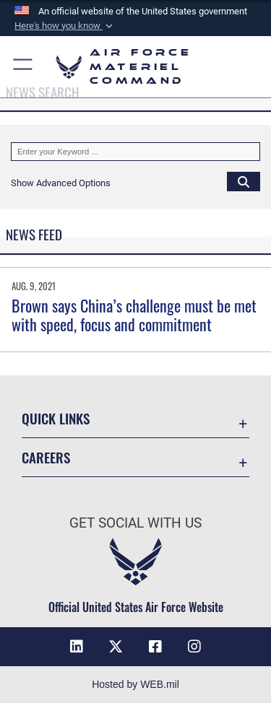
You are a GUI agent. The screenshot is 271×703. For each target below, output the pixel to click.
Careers (46, 457)
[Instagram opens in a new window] (194, 647)
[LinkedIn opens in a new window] (76, 647)
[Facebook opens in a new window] (155, 647)
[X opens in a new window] (115, 647)
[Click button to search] (243, 181)
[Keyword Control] (135, 151)
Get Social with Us (135, 523)
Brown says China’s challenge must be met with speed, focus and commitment (134, 315)
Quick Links (56, 418)
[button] (65, 26)
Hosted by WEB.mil (135, 684)
